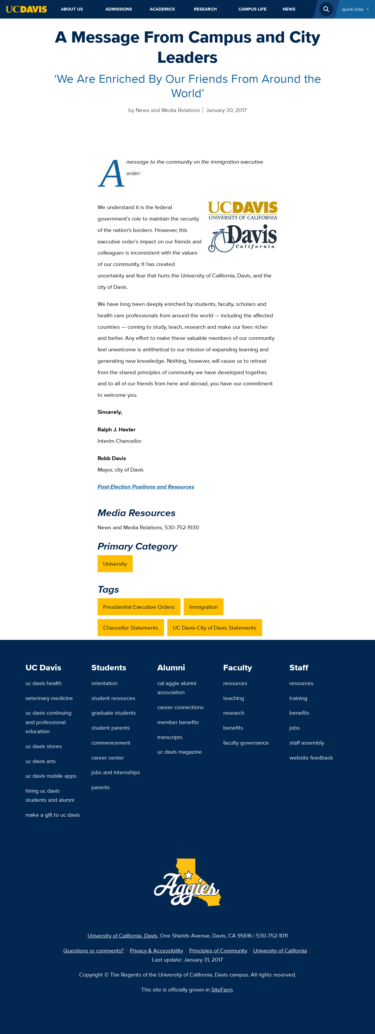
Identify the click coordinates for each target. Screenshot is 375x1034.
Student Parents (110, 727)
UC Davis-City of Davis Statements (214, 627)
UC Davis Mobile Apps (50, 776)
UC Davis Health (43, 683)
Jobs (294, 727)
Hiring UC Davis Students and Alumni (49, 795)
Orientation (104, 683)
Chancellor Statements (130, 627)
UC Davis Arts (40, 761)
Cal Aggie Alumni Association (176, 687)
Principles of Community (218, 950)
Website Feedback (311, 757)
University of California (280, 950)
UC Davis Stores (43, 746)
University (115, 564)
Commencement (110, 742)
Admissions (118, 9)
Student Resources (113, 698)
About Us (72, 9)
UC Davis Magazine (179, 751)
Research (205, 9)
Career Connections (180, 707)
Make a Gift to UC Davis (52, 815)
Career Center (107, 757)
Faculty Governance (246, 742)
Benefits (233, 727)
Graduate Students (113, 712)
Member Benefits (178, 722)
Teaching (233, 698)
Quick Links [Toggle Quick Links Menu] (353, 9)
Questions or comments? (93, 950)
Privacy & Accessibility (156, 950)
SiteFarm (222, 989)
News (289, 9)
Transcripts (170, 737)
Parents (100, 787)
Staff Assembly (306, 742)
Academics (162, 9)
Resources (235, 683)
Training (298, 698)
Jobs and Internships (115, 772)
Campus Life (252, 9)
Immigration (203, 607)
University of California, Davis (122, 935)
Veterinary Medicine (49, 698)
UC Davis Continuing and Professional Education (48, 721)
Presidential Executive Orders (139, 607)
